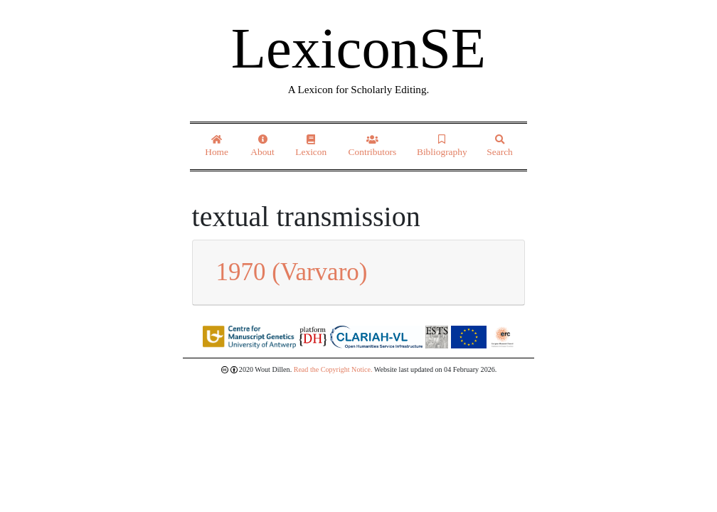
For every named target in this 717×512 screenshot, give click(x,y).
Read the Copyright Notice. (333, 369)
